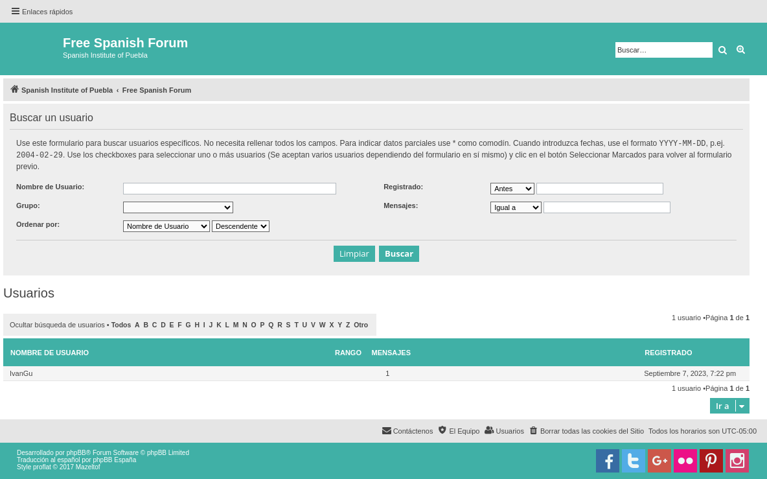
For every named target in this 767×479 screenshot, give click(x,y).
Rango (348, 351)
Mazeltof (88, 465)
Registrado (668, 351)
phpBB (76, 451)
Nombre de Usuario (49, 351)
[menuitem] (586, 430)
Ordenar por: (38, 223)
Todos (121, 323)
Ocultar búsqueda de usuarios (57, 323)
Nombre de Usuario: (50, 185)
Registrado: (403, 185)
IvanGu (21, 372)
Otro (361, 323)
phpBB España (114, 458)
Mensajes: (401, 204)
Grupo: (28, 204)
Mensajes (391, 351)
